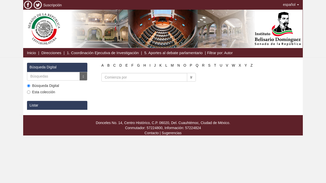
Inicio (31, 53)
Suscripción (52, 5)
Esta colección (41, 92)
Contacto (151, 133)
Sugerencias (172, 133)
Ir (191, 77)
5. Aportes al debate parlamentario (173, 53)
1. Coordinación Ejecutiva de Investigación (103, 53)
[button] (291, 4)
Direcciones (51, 53)
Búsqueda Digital (43, 86)
